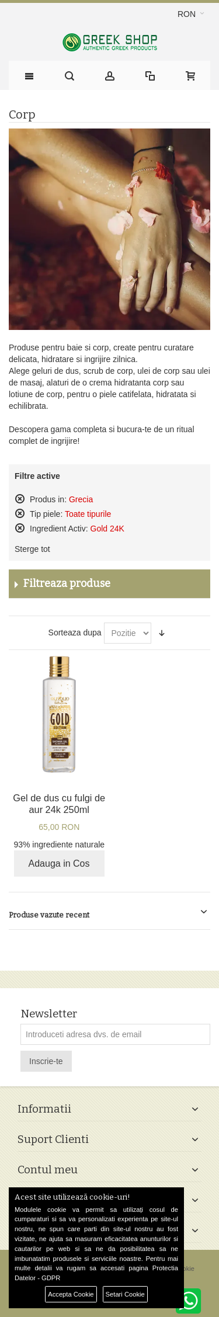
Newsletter (48, 1014)
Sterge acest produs (20, 499)
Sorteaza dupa (75, 632)
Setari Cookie (125, 1294)
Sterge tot (32, 549)
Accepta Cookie (70, 1294)
